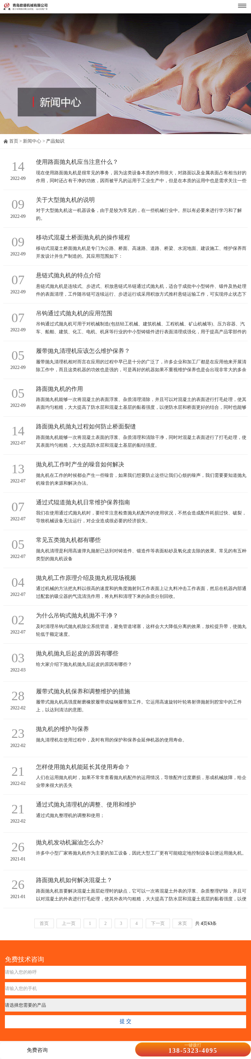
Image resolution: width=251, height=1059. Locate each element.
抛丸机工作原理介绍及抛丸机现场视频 (86, 578)
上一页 (68, 923)
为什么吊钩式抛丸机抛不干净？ (77, 615)
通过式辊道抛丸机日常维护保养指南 (83, 502)
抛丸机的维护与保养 (62, 729)
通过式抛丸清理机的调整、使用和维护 (86, 804)
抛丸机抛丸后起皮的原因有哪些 (77, 653)
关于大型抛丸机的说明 (65, 200)
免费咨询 (37, 1050)
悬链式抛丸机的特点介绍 (68, 275)
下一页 (158, 923)
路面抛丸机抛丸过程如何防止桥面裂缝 (86, 426)
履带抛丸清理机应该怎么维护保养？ (83, 351)
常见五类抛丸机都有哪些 (68, 540)
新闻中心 (32, 141)
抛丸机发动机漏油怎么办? (69, 842)
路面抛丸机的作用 (59, 389)
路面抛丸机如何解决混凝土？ (74, 880)
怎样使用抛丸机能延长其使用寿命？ (83, 767)
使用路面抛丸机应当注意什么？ (77, 162)
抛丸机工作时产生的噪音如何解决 (80, 464)
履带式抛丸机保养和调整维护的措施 (83, 691)
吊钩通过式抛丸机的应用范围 (74, 313)
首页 (13, 141)
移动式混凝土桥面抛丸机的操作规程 (83, 237)
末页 (182, 923)
